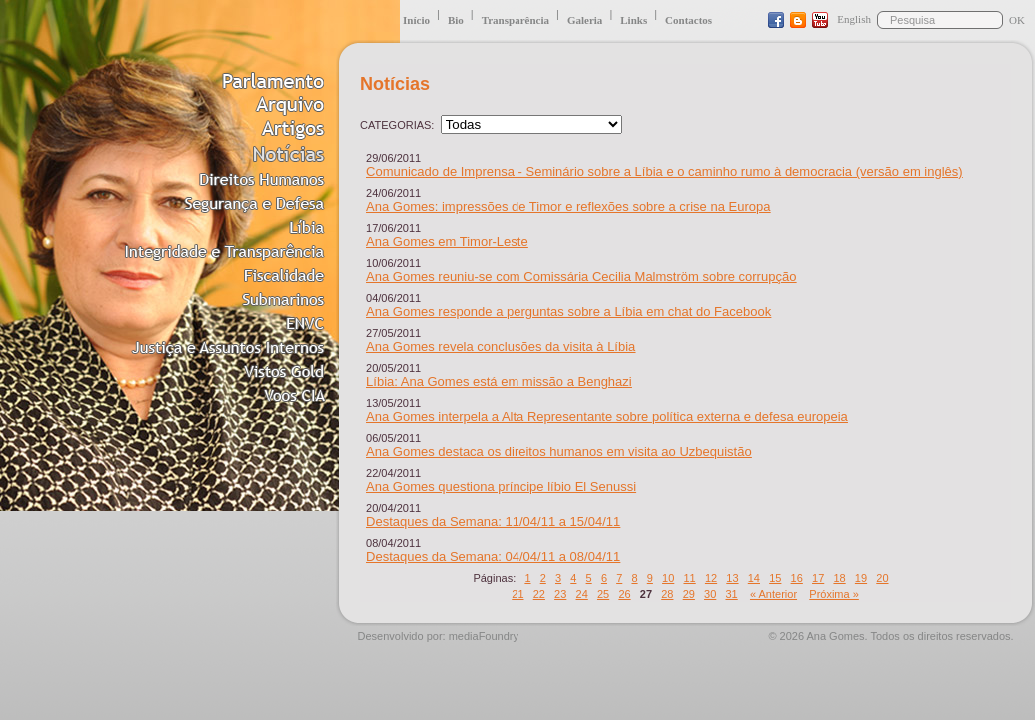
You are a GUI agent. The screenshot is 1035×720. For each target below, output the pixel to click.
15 (775, 578)
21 (517, 594)
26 (624, 594)
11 (689, 578)
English (854, 19)
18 (839, 578)
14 (754, 578)
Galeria (584, 20)
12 (711, 578)
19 (861, 578)
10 (668, 578)
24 (582, 594)
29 (689, 594)
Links (633, 20)
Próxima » (834, 594)
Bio (456, 20)
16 (797, 578)
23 (560, 594)
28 (667, 594)
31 (731, 594)
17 (818, 578)
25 (603, 594)
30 (710, 594)
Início (416, 20)
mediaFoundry (483, 636)
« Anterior (773, 594)
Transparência (515, 20)
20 (882, 578)
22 (539, 594)
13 (732, 578)
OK (1017, 20)
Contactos (688, 20)
